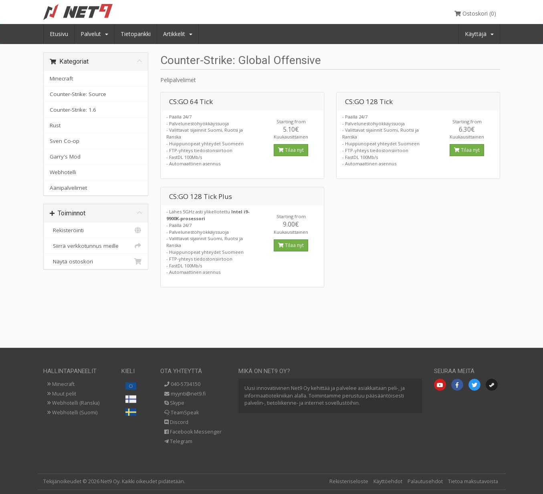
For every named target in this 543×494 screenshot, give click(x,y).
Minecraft (61, 78)
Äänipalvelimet (68, 187)
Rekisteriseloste (348, 481)
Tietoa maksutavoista (473, 481)
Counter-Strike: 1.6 (73, 109)
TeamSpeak (181, 412)
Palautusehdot (425, 481)
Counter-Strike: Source (78, 94)
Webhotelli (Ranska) (73, 403)
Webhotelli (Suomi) (72, 412)
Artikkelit (177, 34)
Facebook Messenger (193, 431)
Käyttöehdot (387, 481)
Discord (176, 422)
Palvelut (94, 34)
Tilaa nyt (291, 150)
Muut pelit (61, 393)
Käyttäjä (479, 34)
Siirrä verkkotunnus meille (96, 246)
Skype (174, 403)
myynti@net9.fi (185, 393)
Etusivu (59, 34)
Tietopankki (136, 34)
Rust (55, 125)
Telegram (178, 441)
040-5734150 (182, 384)
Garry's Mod (65, 156)
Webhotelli (63, 172)
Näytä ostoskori (96, 261)
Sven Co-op (64, 141)
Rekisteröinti (96, 230)
